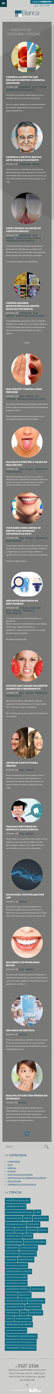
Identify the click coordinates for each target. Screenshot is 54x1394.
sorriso (9, 1319)
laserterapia (12, 1248)
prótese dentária (36, 1301)
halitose (28, 1236)
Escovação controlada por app (25, 896)
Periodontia (11, 1295)
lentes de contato (29, 1248)
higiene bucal (14, 1242)
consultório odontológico (19, 1212)
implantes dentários (35, 1242)
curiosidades (24, 87)
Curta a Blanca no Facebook (27, 1385)
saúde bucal (36, 1313)
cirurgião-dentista (15, 1206)
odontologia (26, 1259)
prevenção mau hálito (16, 1301)
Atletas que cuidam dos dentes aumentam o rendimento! (27, 687)
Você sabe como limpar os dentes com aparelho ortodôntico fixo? (23, 531)
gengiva (32, 1230)
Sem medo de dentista (20, 1030)
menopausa (11, 1260)
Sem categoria (14, 1181)
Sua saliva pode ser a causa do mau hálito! (26, 464)
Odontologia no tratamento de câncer (26, 1178)
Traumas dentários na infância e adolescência (22, 828)
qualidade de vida (15, 1307)
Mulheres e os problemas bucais (22, 964)
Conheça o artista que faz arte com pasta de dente (24, 159)
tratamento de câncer (19, 1324)
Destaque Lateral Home (30, 608)
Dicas (34, 87)
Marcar (42, 2)
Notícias (43, 87)
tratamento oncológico (20, 1348)
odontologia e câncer (18, 1271)
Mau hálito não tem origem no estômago (27, 1097)
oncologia (38, 1289)
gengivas (43, 1230)
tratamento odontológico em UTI (20, 1342)
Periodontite (24, 1295)
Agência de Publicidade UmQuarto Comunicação (35, 1390)
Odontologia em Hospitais (28, 238)
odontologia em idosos (16, 1283)
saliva (24, 1313)
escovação (33, 1224)
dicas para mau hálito (15, 1224)
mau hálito (12, 1254)
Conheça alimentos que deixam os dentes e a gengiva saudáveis (25, 80)
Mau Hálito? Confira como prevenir (24, 391)
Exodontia (20, 1230)
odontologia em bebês (16, 1277)
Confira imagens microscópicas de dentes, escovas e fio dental (23, 306)
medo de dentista (28, 1254)
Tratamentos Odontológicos (20, 90)
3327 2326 (28, 1366)
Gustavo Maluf (13, 1236)
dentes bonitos (41, 1218)
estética (9, 1230)
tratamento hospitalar (16, 1330)
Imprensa (11, 1168)
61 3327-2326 (43, 5)
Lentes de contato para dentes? (22, 764)
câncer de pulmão (13, 1218)
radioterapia (12, 1313)
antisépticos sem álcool (17, 1201)
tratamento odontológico (21, 1336)
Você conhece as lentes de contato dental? (23, 230)
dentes (27, 1218)
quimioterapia (33, 1307)
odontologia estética (17, 1289)
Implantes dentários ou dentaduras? (22, 602)
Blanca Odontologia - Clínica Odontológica (27, 13)
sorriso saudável (23, 1319)
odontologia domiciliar (16, 1266)
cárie (37, 1212)
